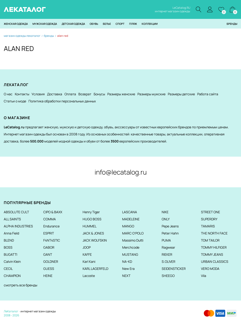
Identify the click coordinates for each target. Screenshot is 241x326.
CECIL (8, 268)
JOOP (87, 247)
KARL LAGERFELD (95, 268)
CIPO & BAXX (52, 212)
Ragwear (168, 247)
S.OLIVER (168, 261)
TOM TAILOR (210, 240)
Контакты (22, 94)
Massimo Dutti (132, 240)
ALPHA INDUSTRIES (18, 226)
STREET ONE (210, 212)
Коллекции (150, 23)
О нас (8, 94)
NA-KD (127, 261)
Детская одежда (73, 23)
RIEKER (167, 254)
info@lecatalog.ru (121, 171)
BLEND (9, 240)
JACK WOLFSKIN (95, 240)
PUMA (166, 240)
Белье (107, 23)
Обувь (94, 23)
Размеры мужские (151, 94)
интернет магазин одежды (38, 311)
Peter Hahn (170, 233)
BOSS (8, 247)
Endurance (51, 226)
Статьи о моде (15, 101)
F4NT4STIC (51, 240)
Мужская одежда (44, 23)
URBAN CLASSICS (214, 261)
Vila (203, 275)
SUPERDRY (209, 219)
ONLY (166, 219)
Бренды (232, 23)
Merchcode (130, 247)
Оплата (70, 94)
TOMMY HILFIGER (214, 247)
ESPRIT (48, 233)
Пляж (133, 23)
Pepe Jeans (170, 226)
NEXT (126, 275)
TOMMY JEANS (212, 254)
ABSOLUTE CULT (16, 212)
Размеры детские (181, 94)
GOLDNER (50, 261)
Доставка (54, 94)
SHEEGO (168, 275)
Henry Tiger (91, 212)
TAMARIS (208, 226)
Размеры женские (121, 94)
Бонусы (99, 94)
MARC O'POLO (133, 233)
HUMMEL (89, 226)
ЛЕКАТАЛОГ (25, 9)
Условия (38, 94)
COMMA (49, 219)
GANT (47, 254)
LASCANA (129, 212)
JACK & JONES (93, 233)
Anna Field (11, 233)
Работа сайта (207, 94)
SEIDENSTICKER (174, 268)
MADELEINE (131, 219)
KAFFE (87, 254)
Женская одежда (16, 23)
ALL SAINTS (12, 219)
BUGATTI (10, 254)
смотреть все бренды (20, 285)
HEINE (47, 275)
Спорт (120, 23)
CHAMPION (12, 275)
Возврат (84, 94)
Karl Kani (89, 261)
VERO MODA (210, 268)
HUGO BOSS (92, 219)
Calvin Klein (12, 261)
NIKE (165, 212)
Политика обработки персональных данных (62, 101)
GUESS (48, 268)
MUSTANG (130, 254)
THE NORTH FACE (214, 233)
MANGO (128, 226)
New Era (128, 268)
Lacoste (89, 275)
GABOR (48, 247)
